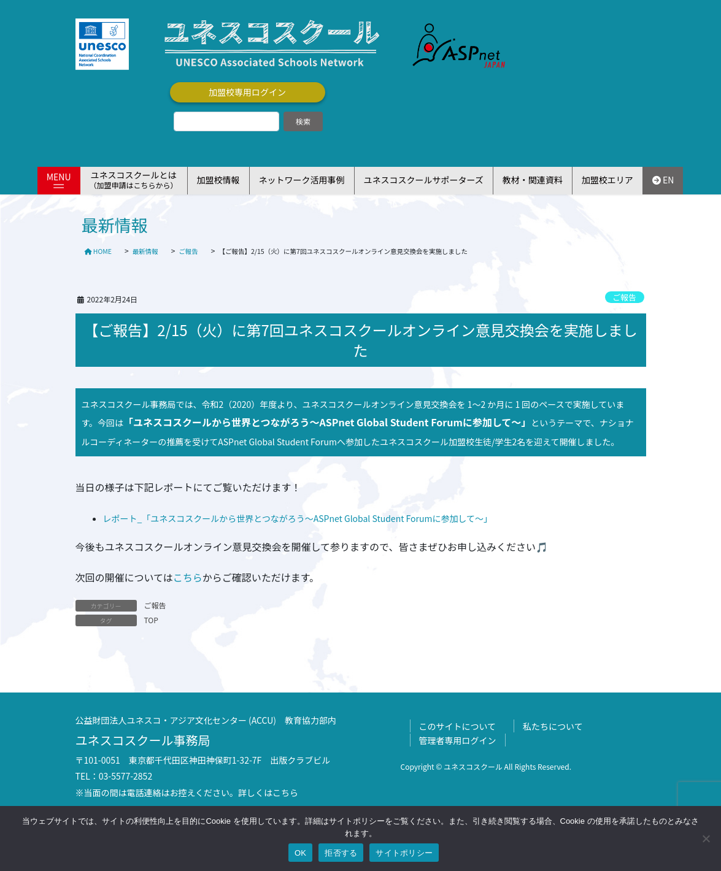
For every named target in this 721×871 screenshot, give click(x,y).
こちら (187, 577)
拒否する (341, 853)
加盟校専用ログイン (247, 92)
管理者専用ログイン (457, 740)
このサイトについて (457, 726)
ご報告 (624, 297)
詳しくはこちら (268, 792)
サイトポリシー (404, 853)
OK (300, 853)
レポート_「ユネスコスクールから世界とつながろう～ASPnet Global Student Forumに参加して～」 (298, 518)
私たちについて (553, 726)
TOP (151, 620)
